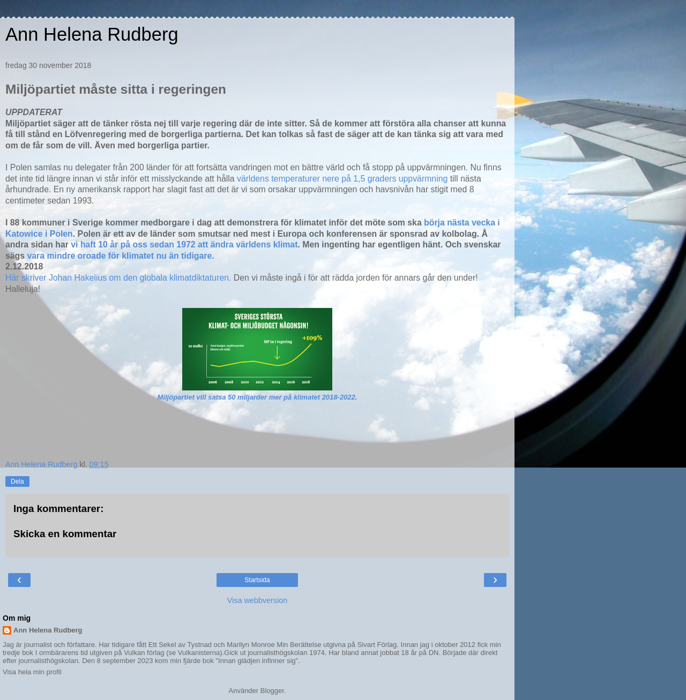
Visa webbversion (257, 600)
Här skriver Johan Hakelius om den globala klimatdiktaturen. (119, 277)
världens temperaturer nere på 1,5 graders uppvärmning (343, 178)
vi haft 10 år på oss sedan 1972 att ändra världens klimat (184, 244)
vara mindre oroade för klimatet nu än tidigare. (120, 255)
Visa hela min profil (32, 672)
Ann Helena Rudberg (91, 34)
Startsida (257, 580)
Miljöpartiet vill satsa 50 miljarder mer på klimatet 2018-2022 (256, 397)
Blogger (272, 691)
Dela (17, 481)
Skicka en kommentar (64, 533)
